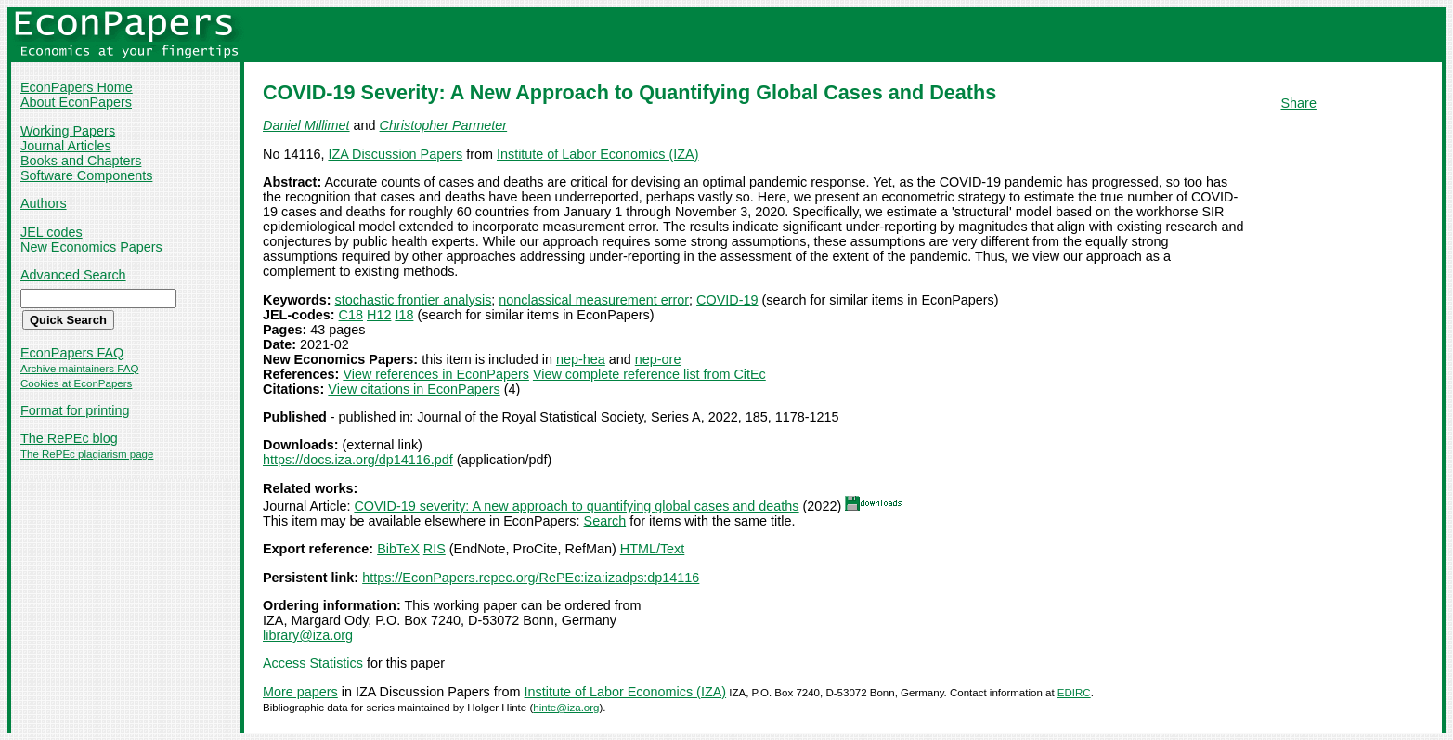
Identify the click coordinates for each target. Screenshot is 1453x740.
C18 (351, 314)
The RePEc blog (69, 438)
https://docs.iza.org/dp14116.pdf (358, 459)
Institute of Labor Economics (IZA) (598, 154)
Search (605, 520)
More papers (300, 691)
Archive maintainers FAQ (79, 368)
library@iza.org (308, 635)
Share (1299, 103)
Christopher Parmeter (444, 125)
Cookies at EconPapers (76, 383)
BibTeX (398, 548)
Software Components (86, 175)
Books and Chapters (80, 160)
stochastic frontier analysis (413, 299)
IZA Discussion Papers (395, 154)
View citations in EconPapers (413, 389)
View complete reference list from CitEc (649, 374)
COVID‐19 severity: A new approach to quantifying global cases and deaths (576, 506)
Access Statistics (313, 663)
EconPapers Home (76, 87)
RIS (434, 548)
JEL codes (51, 232)
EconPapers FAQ (71, 352)
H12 (379, 314)
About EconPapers (76, 102)
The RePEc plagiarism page (86, 454)
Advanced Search (73, 274)
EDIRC (1074, 692)
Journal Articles (65, 145)
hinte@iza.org (566, 707)
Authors (43, 203)
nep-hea (580, 359)
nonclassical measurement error (594, 299)
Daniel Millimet (306, 125)
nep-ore (658, 359)
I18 (404, 314)
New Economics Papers (91, 247)
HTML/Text (652, 548)
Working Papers (67, 130)
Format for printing (75, 410)
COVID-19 (727, 299)
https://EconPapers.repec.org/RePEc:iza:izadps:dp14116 (530, 577)
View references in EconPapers (436, 374)
